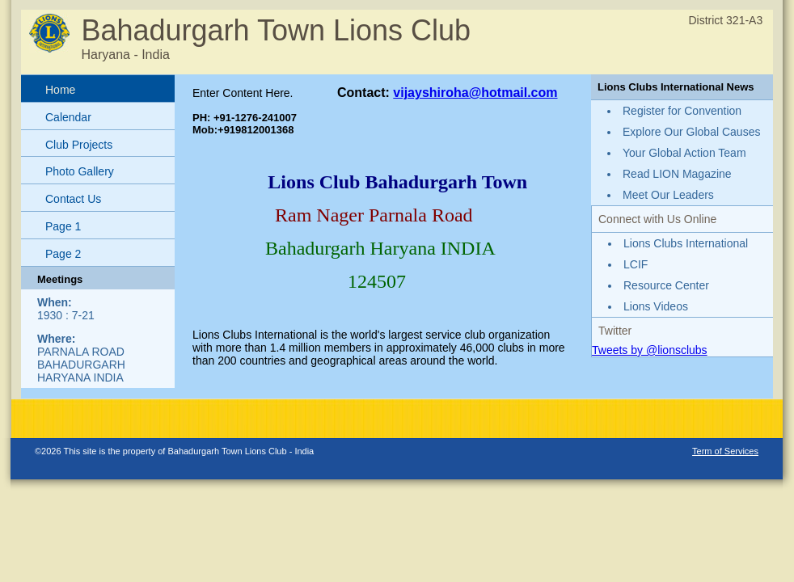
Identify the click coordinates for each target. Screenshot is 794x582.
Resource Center (666, 285)
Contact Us (73, 198)
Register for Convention (682, 110)
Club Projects (78, 144)
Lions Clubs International (685, 243)
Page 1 (63, 226)
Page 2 (63, 253)
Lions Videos (655, 306)
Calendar (68, 117)
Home (60, 89)
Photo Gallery (79, 171)
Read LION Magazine (677, 173)
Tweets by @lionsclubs (649, 350)
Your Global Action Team (684, 152)
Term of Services (725, 451)
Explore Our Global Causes (691, 131)
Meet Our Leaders (668, 194)
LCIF (635, 264)
